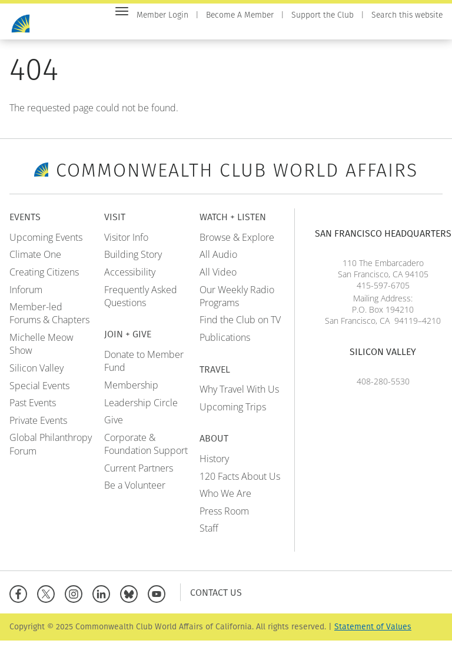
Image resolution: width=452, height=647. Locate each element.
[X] (48, 598)
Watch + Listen (331, 30)
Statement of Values (372, 633)
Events (185, 30)
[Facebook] (20, 598)
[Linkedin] (103, 598)
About (428, 30)
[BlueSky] (131, 598)
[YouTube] (159, 598)
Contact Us (216, 598)
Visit (221, 30)
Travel (389, 30)
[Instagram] (76, 598)
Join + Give (264, 30)
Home (148, 30)
